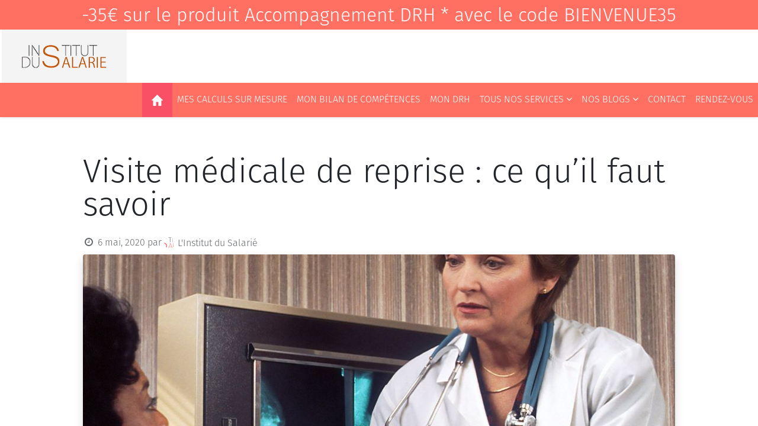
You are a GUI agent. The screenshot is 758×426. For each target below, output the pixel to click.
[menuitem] (157, 100)
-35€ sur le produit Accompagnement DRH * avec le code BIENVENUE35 (379, 15)
